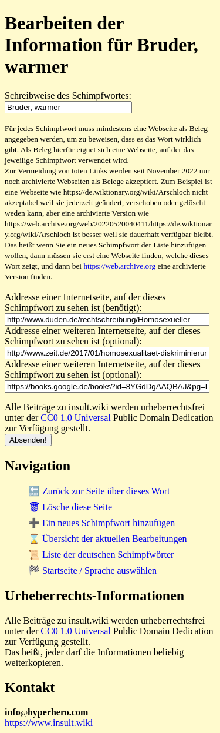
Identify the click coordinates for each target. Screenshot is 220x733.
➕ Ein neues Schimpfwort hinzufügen (101, 523)
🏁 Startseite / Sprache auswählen (92, 570)
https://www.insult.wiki (49, 723)
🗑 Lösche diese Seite (70, 507)
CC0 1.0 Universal (75, 418)
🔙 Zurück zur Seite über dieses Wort (99, 491)
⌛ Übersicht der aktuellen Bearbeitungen (107, 539)
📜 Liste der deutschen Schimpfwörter (101, 555)
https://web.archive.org (119, 266)
